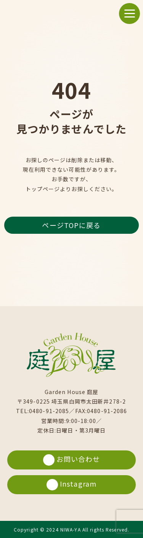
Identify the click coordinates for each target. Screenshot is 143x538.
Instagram (71, 484)
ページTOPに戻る (71, 225)
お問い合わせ (71, 460)
